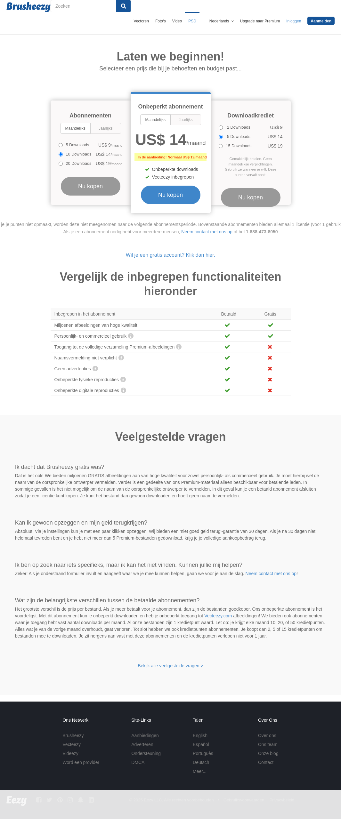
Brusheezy (73, 735)
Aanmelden (321, 21)
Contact (265, 762)
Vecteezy (71, 744)
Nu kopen (170, 195)
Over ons (267, 735)
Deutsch (201, 762)
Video (177, 21)
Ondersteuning (146, 753)
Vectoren (141, 21)
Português (203, 753)
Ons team (268, 744)
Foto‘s (160, 21)
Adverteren (142, 744)
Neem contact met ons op (206, 231)
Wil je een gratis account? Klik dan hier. (170, 255)
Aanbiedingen (145, 735)
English (200, 735)
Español (201, 744)
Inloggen (293, 21)
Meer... (200, 771)
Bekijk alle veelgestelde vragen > (170, 665)
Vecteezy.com (218, 615)
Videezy (70, 753)
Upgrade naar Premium (260, 21)
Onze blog (268, 753)
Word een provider (80, 762)
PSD (192, 21)
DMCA (137, 762)
